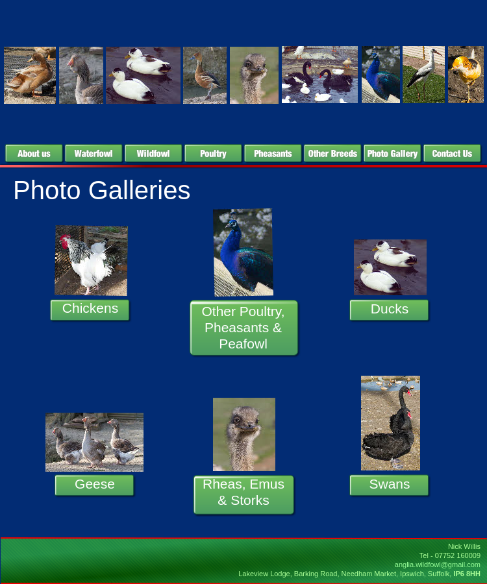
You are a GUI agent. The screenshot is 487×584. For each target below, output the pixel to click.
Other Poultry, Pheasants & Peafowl (243, 327)
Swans (389, 483)
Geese (95, 483)
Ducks (389, 308)
